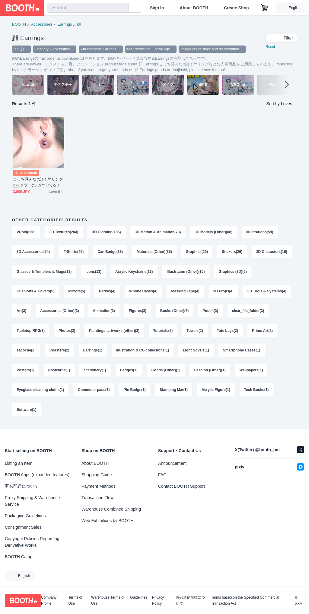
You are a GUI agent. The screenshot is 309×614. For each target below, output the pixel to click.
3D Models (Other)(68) (214, 232)
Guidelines (138, 598)
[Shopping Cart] (264, 8)
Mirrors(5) (76, 292)
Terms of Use (75, 600)
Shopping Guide (96, 474)
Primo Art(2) (262, 332)
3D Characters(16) (271, 252)
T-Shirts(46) (74, 252)
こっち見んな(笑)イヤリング (38, 179)
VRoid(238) (26, 232)
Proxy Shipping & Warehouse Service (32, 501)
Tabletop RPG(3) (31, 332)
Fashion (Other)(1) (210, 372)
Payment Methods (98, 486)
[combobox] (88, 8)
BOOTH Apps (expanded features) (37, 474)
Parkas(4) (107, 292)
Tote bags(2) (227, 332)
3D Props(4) (223, 292)
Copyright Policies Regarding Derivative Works (32, 542)
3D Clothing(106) (106, 232)
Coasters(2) (59, 352)
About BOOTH (194, 8)
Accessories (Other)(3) (59, 312)
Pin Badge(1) (135, 391)
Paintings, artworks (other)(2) (114, 332)
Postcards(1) (59, 372)
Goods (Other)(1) (165, 372)
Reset (270, 47)
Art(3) (21, 312)
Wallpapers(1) (251, 372)
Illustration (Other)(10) (186, 272)
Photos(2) (67, 332)
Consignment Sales (23, 527)
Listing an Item (18, 463)
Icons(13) (94, 272)
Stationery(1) (95, 372)
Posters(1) (25, 372)
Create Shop (236, 8)
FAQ (162, 474)
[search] (122, 8)
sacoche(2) (26, 352)
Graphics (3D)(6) (233, 272)
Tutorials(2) (163, 332)
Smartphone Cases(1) (241, 352)
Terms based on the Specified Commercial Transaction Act (245, 600)
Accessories (41, 24)
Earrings (64, 24)
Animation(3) (104, 312)
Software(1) (26, 411)
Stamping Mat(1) (174, 391)
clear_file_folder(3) (248, 312)
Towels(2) (195, 332)
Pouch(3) (210, 312)
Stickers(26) (232, 252)
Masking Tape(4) (185, 292)
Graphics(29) (197, 252)
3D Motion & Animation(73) (158, 232)
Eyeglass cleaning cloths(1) (40, 391)
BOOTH (19, 24)
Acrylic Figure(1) (216, 391)
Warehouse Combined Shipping (111, 509)
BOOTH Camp (18, 556)
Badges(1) (129, 372)
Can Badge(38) (110, 252)
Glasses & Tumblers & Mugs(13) (44, 272)
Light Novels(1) (196, 352)
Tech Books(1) (256, 391)
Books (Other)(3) (174, 312)
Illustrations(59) (259, 232)
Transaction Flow (97, 497)
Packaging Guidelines (25, 515)
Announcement (172, 463)
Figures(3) (137, 312)
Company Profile (48, 600)
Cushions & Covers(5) (35, 292)
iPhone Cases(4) (143, 292)
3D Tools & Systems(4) (266, 292)
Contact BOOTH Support (181, 486)
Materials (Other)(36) (154, 252)
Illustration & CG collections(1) (142, 352)
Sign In (157, 8)
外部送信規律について (190, 600)
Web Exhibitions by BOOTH (107, 520)
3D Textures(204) (63, 232)
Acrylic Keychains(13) (134, 272)
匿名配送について (22, 486)
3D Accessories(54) (33, 252)
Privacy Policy (158, 600)
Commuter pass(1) (94, 391)
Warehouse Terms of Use (107, 600)
